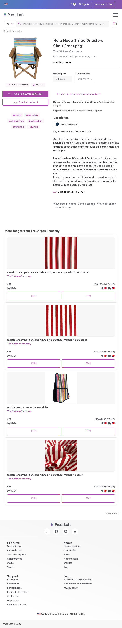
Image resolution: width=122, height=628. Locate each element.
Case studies (69, 550)
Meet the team (70, 558)
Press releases (14, 550)
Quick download (25, 102)
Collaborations (14, 558)
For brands (12, 579)
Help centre (13, 600)
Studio (10, 562)
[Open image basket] (115, 24)
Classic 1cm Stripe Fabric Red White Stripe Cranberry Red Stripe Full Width (48, 272)
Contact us (12, 596)
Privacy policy (70, 588)
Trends (10, 567)
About (66, 554)
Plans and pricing (72, 546)
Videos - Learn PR (16, 604)
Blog (65, 567)
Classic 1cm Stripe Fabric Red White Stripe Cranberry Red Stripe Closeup (47, 339)
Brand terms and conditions (77, 579)
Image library (14, 546)
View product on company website (79, 93)
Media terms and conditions (77, 583)
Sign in (84, 4)
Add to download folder (25, 93)
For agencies (13, 583)
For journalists (14, 588)
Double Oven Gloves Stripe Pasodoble (27, 407)
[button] (6, 4)
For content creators (17, 592)
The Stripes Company (19, 276)
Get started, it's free (103, 4)
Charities (67, 562)
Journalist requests (16, 554)
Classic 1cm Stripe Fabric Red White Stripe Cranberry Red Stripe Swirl (45, 474)
